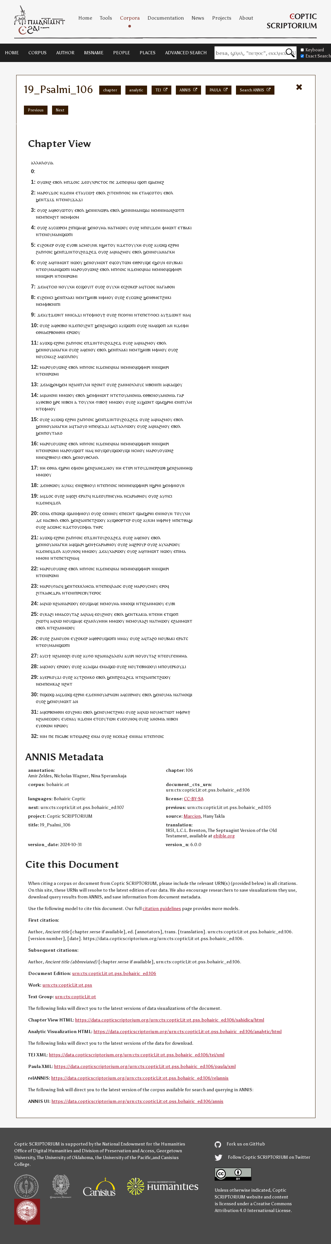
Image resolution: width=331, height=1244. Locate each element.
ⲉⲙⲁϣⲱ (107, 666)
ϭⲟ (90, 655)
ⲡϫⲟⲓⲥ (73, 182)
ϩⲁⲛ (106, 325)
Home (85, 18)
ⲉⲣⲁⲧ (83, 495)
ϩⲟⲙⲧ (99, 384)
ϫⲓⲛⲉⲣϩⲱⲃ (155, 467)
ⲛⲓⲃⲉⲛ (67, 402)
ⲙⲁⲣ (41, 192)
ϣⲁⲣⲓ (79, 544)
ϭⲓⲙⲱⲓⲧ (61, 262)
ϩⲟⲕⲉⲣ (48, 245)
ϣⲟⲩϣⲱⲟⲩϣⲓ (116, 450)
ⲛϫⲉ (64, 192)
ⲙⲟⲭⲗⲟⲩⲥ (135, 384)
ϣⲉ (148, 262)
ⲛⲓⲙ (43, 736)
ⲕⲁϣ (172, 384)
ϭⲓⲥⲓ (168, 495)
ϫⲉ (84, 182)
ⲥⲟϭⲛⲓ (127, 314)
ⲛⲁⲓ (132, 182)
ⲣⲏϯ (167, 520)
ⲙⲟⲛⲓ (44, 558)
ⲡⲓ (178, 551)
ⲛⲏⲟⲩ (112, 513)
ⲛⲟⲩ (68, 199)
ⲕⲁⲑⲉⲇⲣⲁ (51, 592)
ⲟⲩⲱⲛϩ (44, 182)
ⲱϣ (163, 245)
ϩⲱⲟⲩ (100, 520)
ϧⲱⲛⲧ (148, 402)
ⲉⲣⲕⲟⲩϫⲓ (177, 666)
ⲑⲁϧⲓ (188, 520)
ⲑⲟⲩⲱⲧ (61, 210)
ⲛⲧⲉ (60, 199)
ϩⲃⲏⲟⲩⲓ (53, 457)
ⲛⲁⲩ (70, 485)
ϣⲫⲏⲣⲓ (175, 269)
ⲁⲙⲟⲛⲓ (51, 395)
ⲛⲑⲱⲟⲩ (53, 485)
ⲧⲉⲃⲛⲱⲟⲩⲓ (146, 666)
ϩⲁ (38, 251)
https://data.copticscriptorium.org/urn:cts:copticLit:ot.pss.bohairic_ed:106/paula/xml (145, 1066)
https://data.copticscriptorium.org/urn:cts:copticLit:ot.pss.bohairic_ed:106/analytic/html (187, 1031)
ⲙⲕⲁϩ (54, 683)
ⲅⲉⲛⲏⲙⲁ (179, 655)
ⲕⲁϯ (124, 736)
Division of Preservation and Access (118, 1151)
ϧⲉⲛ (40, 199)
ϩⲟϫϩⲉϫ (126, 677)
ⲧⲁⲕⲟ (57, 433)
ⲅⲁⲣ (180, 395)
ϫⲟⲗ (56, 502)
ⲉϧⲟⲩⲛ (158, 262)
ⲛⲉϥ (164, 269)
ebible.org (224, 836)
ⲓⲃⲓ (172, 603)
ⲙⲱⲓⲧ (170, 227)
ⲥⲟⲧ (153, 192)
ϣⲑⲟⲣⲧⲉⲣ (121, 520)
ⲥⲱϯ (90, 192)
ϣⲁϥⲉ (80, 227)
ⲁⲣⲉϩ (85, 736)
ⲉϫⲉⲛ (91, 694)
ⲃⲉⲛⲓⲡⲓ (54, 304)
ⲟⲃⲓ (74, 245)
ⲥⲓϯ (48, 655)
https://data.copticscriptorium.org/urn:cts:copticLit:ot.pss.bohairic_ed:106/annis (137, 1101)
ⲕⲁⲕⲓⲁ (141, 614)
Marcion (192, 816)
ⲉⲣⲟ (162, 586)
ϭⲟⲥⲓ (154, 314)
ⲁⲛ (170, 325)
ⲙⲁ (103, 227)
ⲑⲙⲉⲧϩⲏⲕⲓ (161, 297)
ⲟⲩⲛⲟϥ (73, 551)
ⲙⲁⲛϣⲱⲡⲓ (62, 234)
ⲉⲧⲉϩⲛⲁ (69, 558)
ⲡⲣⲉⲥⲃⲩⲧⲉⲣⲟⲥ (87, 592)
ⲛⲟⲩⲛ (179, 485)
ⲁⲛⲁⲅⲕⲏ (167, 251)
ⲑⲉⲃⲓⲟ (61, 325)
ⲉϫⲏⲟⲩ (107, 467)
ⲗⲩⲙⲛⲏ (101, 620)
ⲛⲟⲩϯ (99, 314)
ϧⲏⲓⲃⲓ (92, 297)
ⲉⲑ (38, 332)
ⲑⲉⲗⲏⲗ (92, 457)
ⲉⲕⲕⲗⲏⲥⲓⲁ (84, 586)
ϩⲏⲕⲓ (77, 712)
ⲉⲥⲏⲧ (129, 513)
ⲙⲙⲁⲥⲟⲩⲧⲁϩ (67, 614)
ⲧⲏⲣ (97, 527)
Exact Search (316, 56)
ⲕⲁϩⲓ (49, 614)
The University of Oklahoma (65, 1157)
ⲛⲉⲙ (155, 210)
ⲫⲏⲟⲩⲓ (83, 513)
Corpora (130, 18)
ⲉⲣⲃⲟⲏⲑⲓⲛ (55, 332)
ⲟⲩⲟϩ (42, 210)
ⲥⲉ (42, 513)
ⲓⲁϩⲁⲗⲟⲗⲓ (114, 655)
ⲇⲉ (39, 520)
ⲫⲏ (186, 325)
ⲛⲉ (138, 269)
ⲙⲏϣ (187, 467)
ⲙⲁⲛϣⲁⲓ (141, 210)
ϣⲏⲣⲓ (48, 276)
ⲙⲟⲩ (109, 297)
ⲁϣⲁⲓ (93, 666)
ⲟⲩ (89, 182)
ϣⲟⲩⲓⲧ (87, 286)
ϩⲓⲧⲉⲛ (113, 192)
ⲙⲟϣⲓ (129, 603)
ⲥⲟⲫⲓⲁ (85, 527)
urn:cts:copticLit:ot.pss (67, 985)
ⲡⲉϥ (96, 426)
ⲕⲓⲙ (151, 520)
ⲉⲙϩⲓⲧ (53, 216)
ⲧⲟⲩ (122, 395)
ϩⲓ (70, 227)
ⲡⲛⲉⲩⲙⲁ (114, 495)
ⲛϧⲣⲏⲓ (155, 485)
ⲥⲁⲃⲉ (64, 736)
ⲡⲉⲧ (90, 520)
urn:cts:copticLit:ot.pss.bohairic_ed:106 (114, 973)
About (246, 18)
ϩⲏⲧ (89, 325)
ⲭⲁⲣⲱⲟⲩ (117, 551)
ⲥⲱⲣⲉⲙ (60, 227)
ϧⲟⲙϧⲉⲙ (59, 384)
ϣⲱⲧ (78, 450)
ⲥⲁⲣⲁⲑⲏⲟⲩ (106, 544)
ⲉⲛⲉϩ (159, 182)
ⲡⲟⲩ (81, 325)
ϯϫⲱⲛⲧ (56, 314)
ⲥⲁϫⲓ (77, 314)
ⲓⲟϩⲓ (66, 655)
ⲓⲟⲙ (75, 216)
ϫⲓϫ (50, 199)
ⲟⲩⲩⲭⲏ (68, 286)
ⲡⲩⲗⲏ (84, 384)
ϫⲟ (53, 192)
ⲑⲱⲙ (48, 725)
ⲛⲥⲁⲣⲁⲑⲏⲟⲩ (135, 495)
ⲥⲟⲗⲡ (68, 356)
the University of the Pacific (123, 1157)
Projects (221, 18)
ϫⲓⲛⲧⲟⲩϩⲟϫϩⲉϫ (81, 251)
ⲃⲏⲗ (55, 520)
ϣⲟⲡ (142, 182)
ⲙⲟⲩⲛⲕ (91, 245)
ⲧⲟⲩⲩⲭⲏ (133, 245)
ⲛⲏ (71, 192)
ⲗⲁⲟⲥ (117, 586)
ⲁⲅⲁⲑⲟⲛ (167, 286)
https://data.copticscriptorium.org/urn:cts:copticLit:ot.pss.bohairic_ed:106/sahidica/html (169, 1020)
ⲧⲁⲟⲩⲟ (80, 426)
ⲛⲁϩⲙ (120, 251)
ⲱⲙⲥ (56, 527)
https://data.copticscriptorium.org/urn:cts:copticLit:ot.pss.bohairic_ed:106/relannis (140, 1078)
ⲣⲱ (172, 544)
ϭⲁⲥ (57, 586)
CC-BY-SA (193, 799)
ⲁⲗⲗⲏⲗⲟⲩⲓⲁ (42, 162)
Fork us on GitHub (240, 1144)
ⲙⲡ (144, 227)
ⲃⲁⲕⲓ (187, 227)
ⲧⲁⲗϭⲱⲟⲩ (126, 426)
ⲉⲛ (88, 349)
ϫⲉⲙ (156, 227)
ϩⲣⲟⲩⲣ (140, 544)
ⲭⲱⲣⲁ (103, 210)
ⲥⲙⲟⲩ (139, 450)
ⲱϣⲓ (60, 513)
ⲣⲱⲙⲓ (72, 276)
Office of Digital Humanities (43, 1151)
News (198, 18)
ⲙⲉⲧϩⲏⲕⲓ (115, 712)
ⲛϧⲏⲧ (104, 245)
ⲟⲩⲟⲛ (64, 638)
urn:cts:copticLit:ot (75, 997)
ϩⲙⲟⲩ (107, 614)
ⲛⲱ (73, 262)
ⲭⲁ (166, 544)
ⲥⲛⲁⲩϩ (50, 356)
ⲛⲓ (95, 210)
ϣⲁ (151, 182)
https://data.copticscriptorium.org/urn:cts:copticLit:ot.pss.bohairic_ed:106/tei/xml (136, 1055)
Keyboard (312, 50)
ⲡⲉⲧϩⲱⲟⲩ (161, 677)
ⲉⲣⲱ (71, 332)
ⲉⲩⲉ (65, 718)
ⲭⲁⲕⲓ (69, 297)
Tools (106, 18)
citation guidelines (162, 908)
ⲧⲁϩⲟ (151, 638)
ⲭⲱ (48, 603)
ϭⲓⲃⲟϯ (102, 402)
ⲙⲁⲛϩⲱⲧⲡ (174, 210)
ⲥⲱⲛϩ (136, 297)
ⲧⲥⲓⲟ (52, 286)
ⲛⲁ (110, 227)
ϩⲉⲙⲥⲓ (47, 297)
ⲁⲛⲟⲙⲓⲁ (134, 395)
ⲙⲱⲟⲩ (122, 227)
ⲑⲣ (137, 262)
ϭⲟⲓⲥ (126, 192)
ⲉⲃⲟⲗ (57, 182)
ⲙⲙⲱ (64, 395)
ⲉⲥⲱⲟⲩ (53, 718)
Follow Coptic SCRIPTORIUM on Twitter (262, 1157)
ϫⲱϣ (66, 694)
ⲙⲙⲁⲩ (123, 638)
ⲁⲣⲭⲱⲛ (112, 694)
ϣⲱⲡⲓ (130, 325)
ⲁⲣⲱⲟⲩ (72, 603)
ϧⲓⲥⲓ (114, 325)
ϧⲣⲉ (56, 402)
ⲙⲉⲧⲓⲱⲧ (166, 712)
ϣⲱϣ (48, 694)
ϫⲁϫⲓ (77, 199)
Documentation (165, 18)
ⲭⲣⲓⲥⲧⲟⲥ (100, 182)
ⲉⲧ (78, 192)
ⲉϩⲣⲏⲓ (173, 245)
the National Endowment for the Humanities (139, 1144)
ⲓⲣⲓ (130, 467)
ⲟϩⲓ (74, 495)
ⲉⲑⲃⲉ (147, 395)
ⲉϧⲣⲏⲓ (167, 402)
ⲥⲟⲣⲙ (130, 694)
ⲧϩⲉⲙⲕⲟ (87, 677)
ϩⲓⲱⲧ (41, 620)
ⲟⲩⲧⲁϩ (150, 655)
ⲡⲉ (111, 182)
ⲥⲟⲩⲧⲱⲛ (122, 262)
